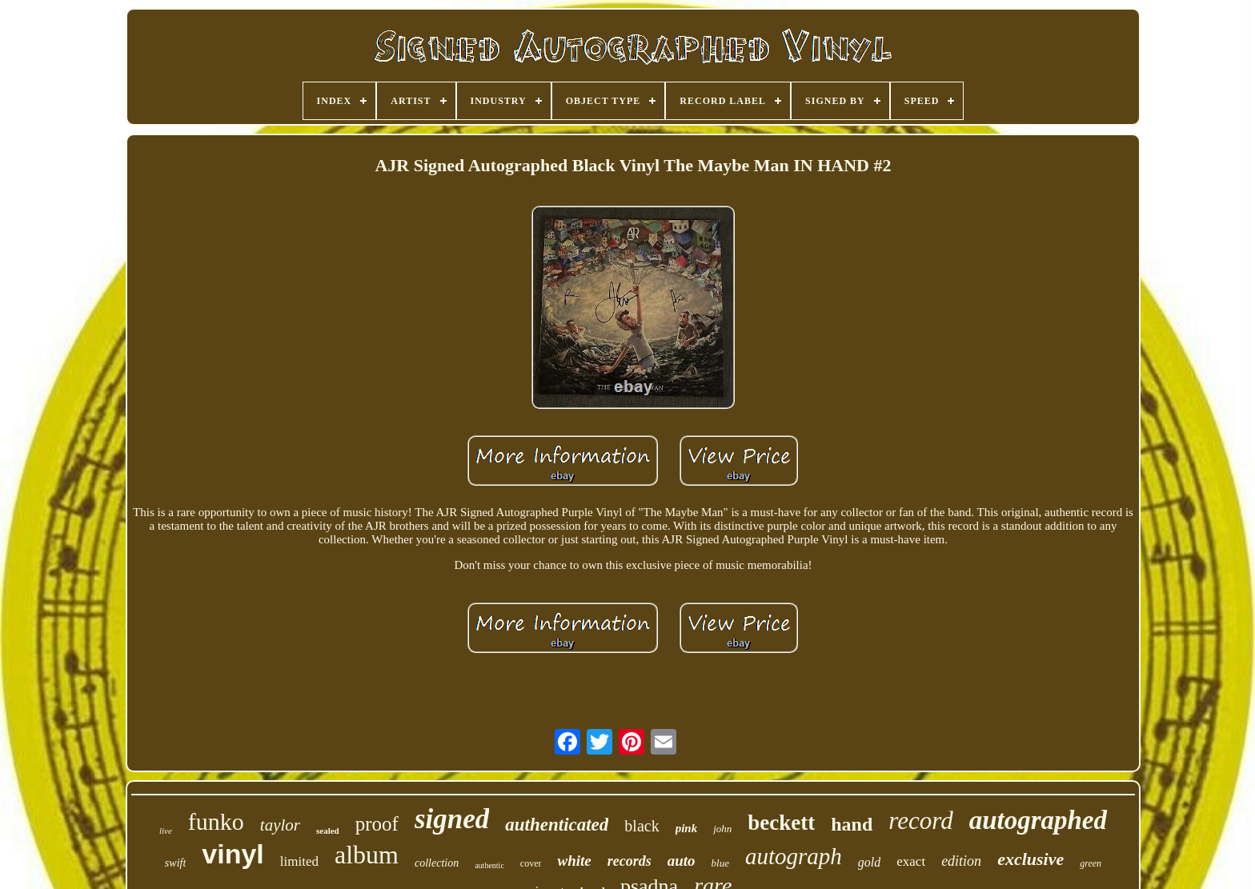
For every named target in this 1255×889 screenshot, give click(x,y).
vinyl (232, 854)
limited (299, 861)
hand (851, 824)
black (641, 826)
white (574, 860)
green (1090, 863)
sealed (327, 830)
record (920, 821)
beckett (781, 823)
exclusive (1030, 859)
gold (869, 862)
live (165, 830)
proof (377, 824)
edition (961, 861)
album (367, 854)
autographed (1038, 820)
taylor (280, 825)
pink (687, 828)
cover (531, 863)
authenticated (556, 825)
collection (437, 863)
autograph (793, 856)
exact (910, 861)
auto (682, 860)
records (629, 861)
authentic (489, 865)
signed (452, 819)
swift (175, 863)
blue (720, 863)
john (722, 829)
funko (216, 821)
